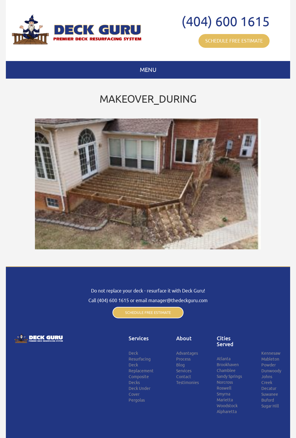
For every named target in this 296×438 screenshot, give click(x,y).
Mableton (270, 359)
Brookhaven (228, 364)
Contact (183, 376)
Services (183, 370)
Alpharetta (227, 411)
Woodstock (227, 405)
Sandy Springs (229, 376)
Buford (267, 400)
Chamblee (226, 370)
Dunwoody (271, 370)
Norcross (225, 382)
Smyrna (223, 394)
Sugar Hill (270, 406)
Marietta (225, 400)
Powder (268, 365)
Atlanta (224, 358)
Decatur (268, 388)
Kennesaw (270, 353)
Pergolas (137, 400)
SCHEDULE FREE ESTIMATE (234, 40)
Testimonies (187, 382)
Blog (180, 365)
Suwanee (269, 394)
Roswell (224, 388)
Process (183, 359)
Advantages (187, 353)
